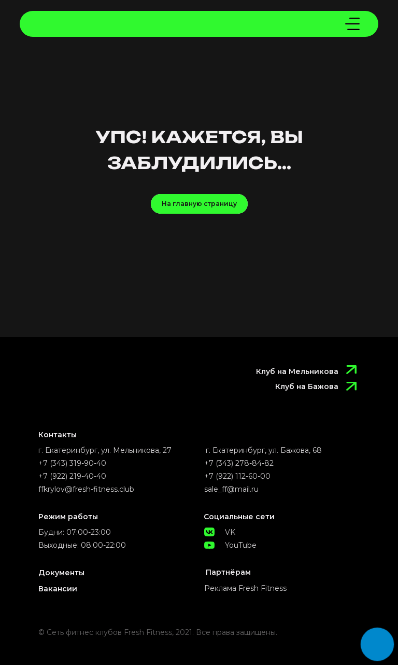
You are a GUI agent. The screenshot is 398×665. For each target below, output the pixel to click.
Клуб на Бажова (306, 386)
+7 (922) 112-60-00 (237, 476)
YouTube (241, 545)
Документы (61, 572)
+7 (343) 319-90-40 (72, 463)
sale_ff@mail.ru (231, 489)
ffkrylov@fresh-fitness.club (86, 489)
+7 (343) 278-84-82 (239, 463)
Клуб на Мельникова (297, 371)
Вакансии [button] (57, 588)
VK (230, 532)
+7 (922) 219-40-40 (72, 476)
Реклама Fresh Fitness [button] (245, 588)
